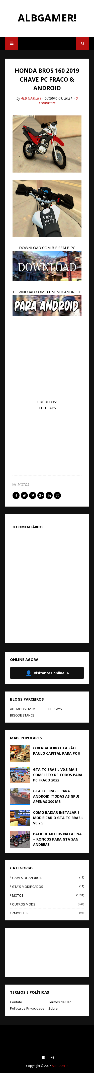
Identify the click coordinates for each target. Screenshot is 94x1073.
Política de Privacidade (27, 1008)
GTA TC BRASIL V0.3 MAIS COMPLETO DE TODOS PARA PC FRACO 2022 (57, 774)
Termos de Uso (59, 1002)
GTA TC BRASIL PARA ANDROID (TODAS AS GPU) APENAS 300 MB (56, 796)
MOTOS (23, 484)
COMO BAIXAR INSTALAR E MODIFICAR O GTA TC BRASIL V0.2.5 (58, 817)
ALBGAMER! (47, 18)
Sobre (53, 1008)
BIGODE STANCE (22, 715)
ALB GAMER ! (31, 98)
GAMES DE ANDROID (48, 877)
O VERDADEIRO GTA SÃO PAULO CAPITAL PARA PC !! (56, 751)
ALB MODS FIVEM (22, 709)
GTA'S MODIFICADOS (48, 886)
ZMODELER (48, 913)
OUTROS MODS (48, 904)
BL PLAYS (55, 709)
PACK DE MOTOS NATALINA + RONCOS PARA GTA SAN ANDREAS (57, 839)
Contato (16, 1002)
